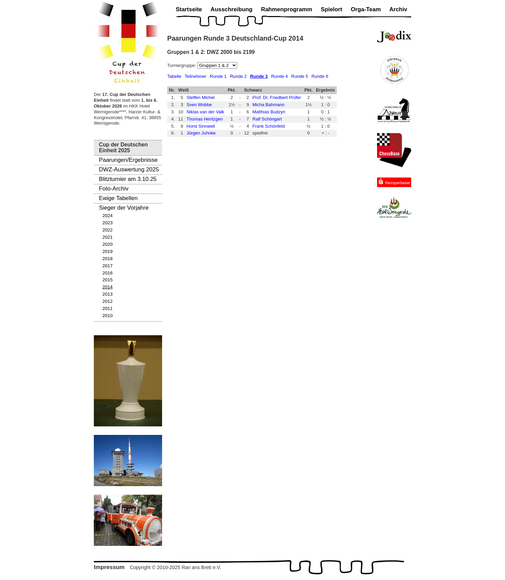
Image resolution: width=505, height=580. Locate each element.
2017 (107, 265)
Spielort (331, 9)
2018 (107, 258)
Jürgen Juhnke (201, 133)
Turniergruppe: (182, 65)
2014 (107, 286)
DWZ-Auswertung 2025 (129, 169)
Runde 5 (299, 76)
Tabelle (174, 76)
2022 (107, 229)
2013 (107, 294)
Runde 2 (238, 76)
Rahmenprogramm (286, 9)
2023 (107, 222)
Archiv (398, 9)
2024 (107, 215)
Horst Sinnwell (201, 126)
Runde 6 (320, 76)
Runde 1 (218, 76)
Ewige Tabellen (118, 198)
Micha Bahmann (268, 104)
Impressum (109, 567)
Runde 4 (279, 76)
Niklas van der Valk (205, 111)
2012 (107, 301)
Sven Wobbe (199, 104)
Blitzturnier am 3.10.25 (128, 179)
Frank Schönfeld (268, 126)
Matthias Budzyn (268, 111)
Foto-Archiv (113, 188)
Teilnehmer (195, 76)
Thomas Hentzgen (205, 119)
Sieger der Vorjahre (124, 207)
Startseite (189, 9)
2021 (107, 237)
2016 (107, 272)
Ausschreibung (231, 9)
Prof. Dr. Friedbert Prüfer (276, 97)
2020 (107, 244)
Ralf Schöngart (267, 119)
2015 (107, 279)
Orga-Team (366, 9)
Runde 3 (259, 76)
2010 (107, 315)
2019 (107, 251)
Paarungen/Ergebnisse (128, 160)
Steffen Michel (201, 97)
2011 (107, 308)
